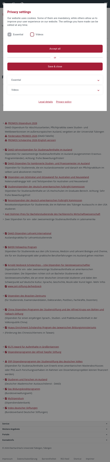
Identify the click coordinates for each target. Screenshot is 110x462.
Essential (18, 34)
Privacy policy (64, 101)
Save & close (55, 66)
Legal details (46, 101)
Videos (39, 34)
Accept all (54, 48)
